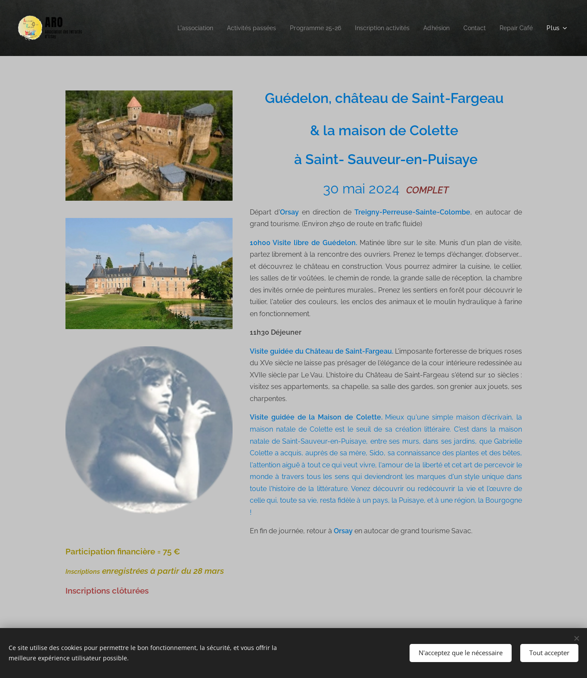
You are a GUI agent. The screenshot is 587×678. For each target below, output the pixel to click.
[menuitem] (173, 28)
